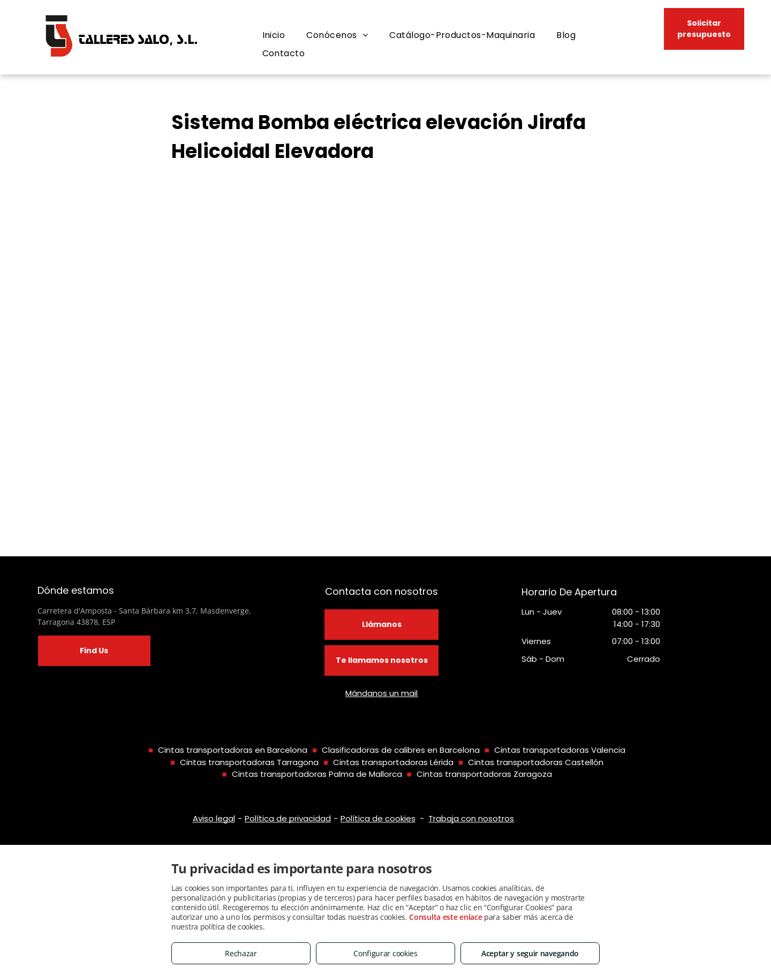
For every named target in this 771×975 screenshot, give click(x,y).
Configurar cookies (385, 953)
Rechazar (241, 953)
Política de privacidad (288, 818)
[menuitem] (274, 35)
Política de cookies (378, 818)
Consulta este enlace (445, 917)
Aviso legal (214, 818)
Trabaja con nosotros (471, 818)
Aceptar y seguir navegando (530, 953)
